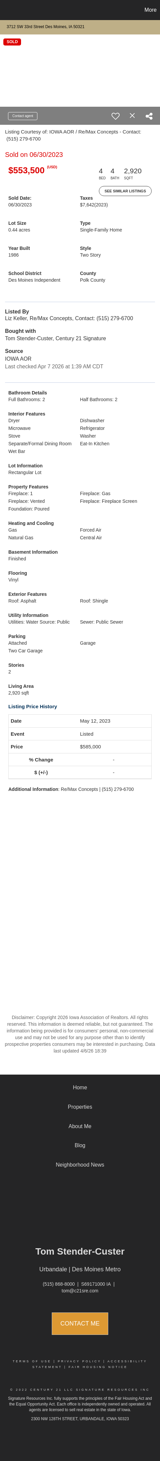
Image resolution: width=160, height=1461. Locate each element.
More (151, 10)
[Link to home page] (6, 10)
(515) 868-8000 (59, 1284)
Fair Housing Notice (98, 1367)
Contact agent (22, 116)
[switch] (115, 116)
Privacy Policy (79, 1361)
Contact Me (80, 1323)
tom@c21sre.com (80, 1290)
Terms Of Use (32, 1361)
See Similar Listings (125, 191)
